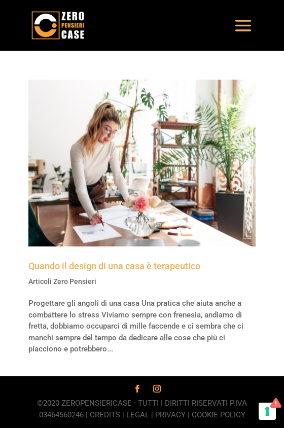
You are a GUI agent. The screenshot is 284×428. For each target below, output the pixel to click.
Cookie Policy (218, 414)
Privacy (170, 414)
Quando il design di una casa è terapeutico (114, 266)
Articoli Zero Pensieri (62, 281)
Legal (137, 414)
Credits (105, 414)
